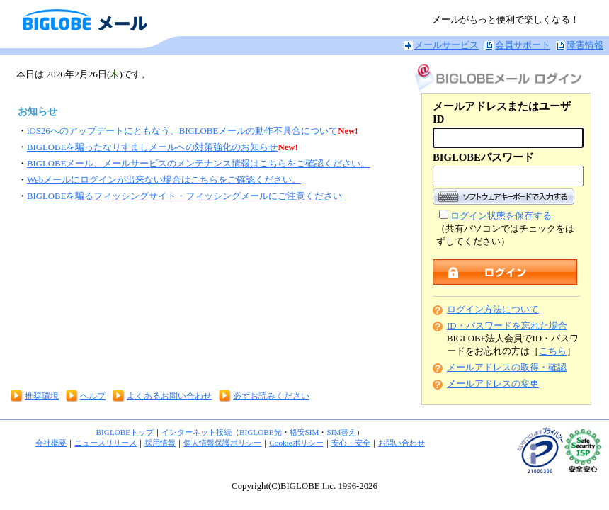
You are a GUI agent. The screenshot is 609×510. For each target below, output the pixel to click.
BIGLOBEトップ (125, 432)
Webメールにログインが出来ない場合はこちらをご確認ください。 (164, 180)
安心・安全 (350, 442)
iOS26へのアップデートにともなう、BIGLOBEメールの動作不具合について (182, 131)
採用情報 (160, 442)
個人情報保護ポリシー (222, 442)
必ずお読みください (271, 396)
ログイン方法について (493, 309)
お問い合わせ (401, 442)
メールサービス (446, 45)
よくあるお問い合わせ (169, 396)
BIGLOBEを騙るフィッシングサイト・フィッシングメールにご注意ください (184, 196)
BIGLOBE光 (260, 432)
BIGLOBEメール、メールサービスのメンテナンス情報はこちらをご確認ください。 (198, 164)
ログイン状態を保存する (501, 216)
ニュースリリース (105, 442)
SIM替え (341, 432)
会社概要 (51, 442)
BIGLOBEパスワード (483, 157)
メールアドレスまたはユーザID (502, 113)
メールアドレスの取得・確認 (507, 368)
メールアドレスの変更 (493, 384)
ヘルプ (93, 396)
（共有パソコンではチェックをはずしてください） (505, 228)
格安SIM (304, 432)
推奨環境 (42, 396)
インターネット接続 (196, 432)
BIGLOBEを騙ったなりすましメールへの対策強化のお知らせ (152, 147)
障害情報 (585, 45)
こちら (553, 351)
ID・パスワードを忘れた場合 (507, 326)
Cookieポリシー (296, 442)
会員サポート (522, 45)
